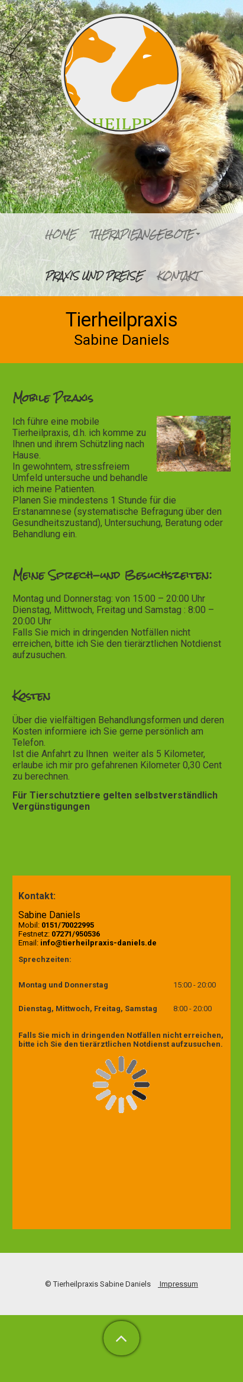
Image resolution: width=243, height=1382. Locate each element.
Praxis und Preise (93, 276)
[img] (121, 74)
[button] (121, 1338)
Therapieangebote (141, 234)
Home (60, 234)
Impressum (178, 1284)
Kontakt (177, 276)
